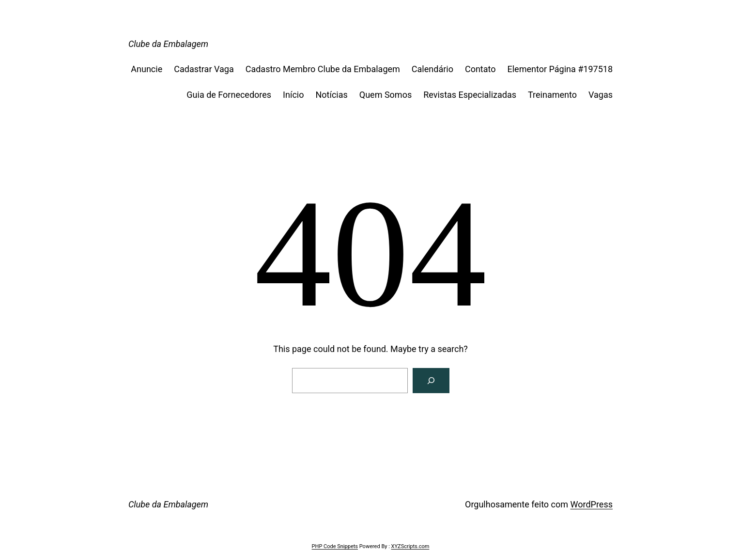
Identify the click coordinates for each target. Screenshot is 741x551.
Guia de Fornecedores (228, 95)
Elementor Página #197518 (560, 69)
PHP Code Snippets (335, 546)
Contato (480, 69)
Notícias (331, 95)
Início (293, 95)
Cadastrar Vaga (203, 69)
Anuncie (146, 69)
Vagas (600, 95)
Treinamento (552, 95)
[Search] (431, 380)
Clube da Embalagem (168, 44)
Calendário (432, 69)
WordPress (592, 504)
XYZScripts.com (410, 546)
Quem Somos (385, 95)
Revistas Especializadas (469, 95)
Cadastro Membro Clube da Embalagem (323, 69)
